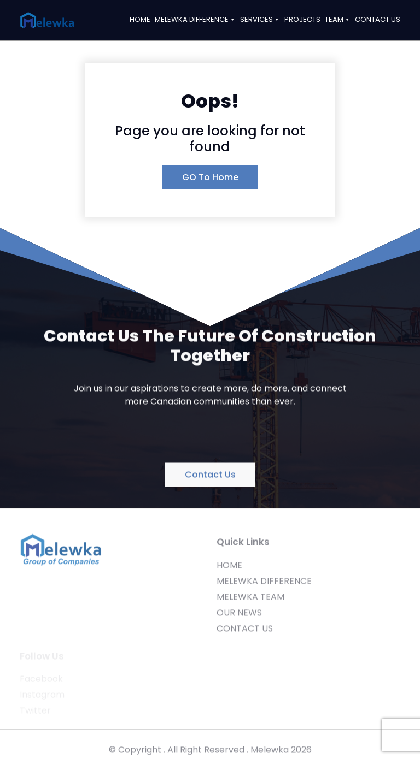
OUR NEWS (239, 617)
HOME (140, 19)
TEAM (338, 19)
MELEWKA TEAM (250, 601)
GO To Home (210, 177)
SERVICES (260, 19)
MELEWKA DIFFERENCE (195, 19)
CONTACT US (377, 19)
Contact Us (210, 476)
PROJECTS (302, 19)
